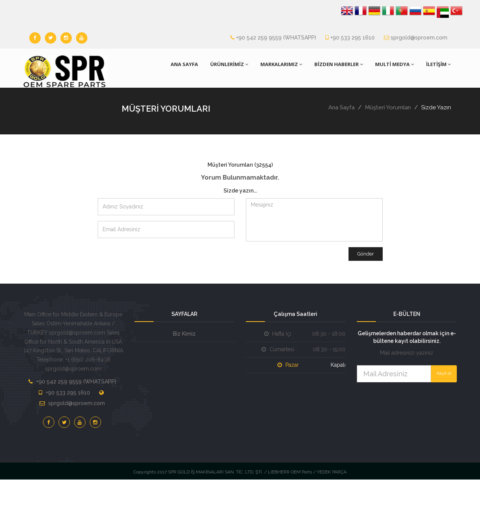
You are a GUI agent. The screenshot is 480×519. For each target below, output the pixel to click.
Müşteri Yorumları (388, 107)
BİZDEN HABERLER (338, 64)
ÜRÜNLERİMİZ (229, 64)
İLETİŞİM (438, 64)
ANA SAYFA (184, 64)
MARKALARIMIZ (281, 64)
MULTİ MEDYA (394, 64)
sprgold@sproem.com (419, 38)
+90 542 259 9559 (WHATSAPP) (276, 38)
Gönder (365, 254)
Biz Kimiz (184, 334)
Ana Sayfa (341, 107)
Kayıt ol (444, 373)
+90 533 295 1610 (352, 38)
